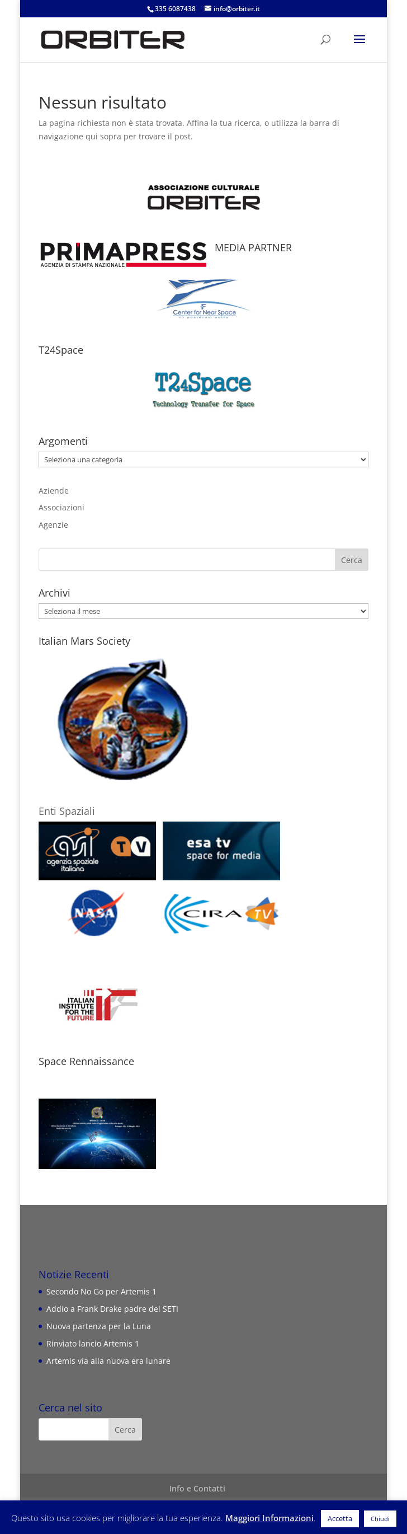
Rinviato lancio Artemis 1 (92, 1343)
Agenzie (53, 524)
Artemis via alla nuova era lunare (108, 1360)
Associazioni (61, 507)
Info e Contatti (197, 1488)
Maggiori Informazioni (269, 1517)
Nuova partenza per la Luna (98, 1326)
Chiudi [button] (380, 1518)
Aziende (54, 490)
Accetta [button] (340, 1518)
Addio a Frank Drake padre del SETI (112, 1308)
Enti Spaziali (67, 811)
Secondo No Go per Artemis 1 (101, 1291)
